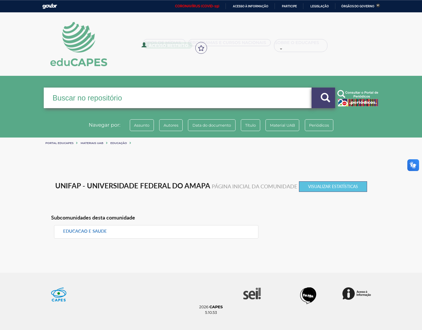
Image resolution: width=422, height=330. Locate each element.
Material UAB (287, 125)
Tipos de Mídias (164, 45)
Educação (118, 143)
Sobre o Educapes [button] (289, 45)
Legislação (319, 6)
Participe (289, 6)
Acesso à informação (250, 6)
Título (252, 125)
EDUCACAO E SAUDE (85, 231)
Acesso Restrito (340, 44)
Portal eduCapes (60, 143)
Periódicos (328, 125)
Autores (165, 125)
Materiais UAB (91, 143)
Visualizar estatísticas (333, 186)
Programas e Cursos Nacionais (223, 45)
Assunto (132, 125)
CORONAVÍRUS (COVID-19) (197, 6)
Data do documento (210, 125)
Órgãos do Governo (357, 6)
